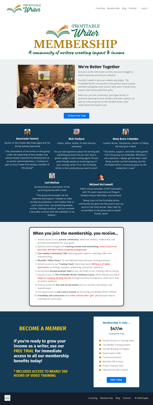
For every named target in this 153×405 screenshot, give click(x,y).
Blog (124, 8)
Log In (144, 8)
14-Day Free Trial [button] (76, 115)
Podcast (133, 8)
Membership (113, 8)
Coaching (100, 8)
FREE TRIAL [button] (116, 381)
